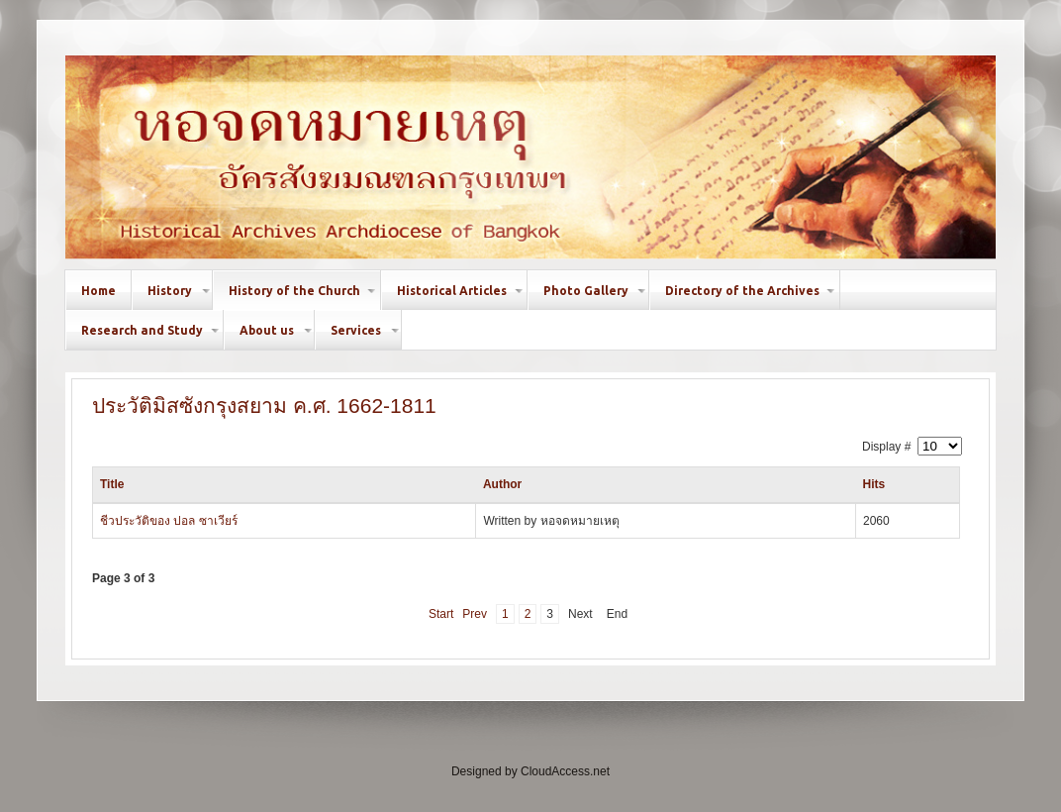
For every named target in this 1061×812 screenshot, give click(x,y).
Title (112, 484)
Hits (873, 484)
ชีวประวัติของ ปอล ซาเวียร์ (169, 521)
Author (502, 484)
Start (441, 614)
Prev (474, 614)
